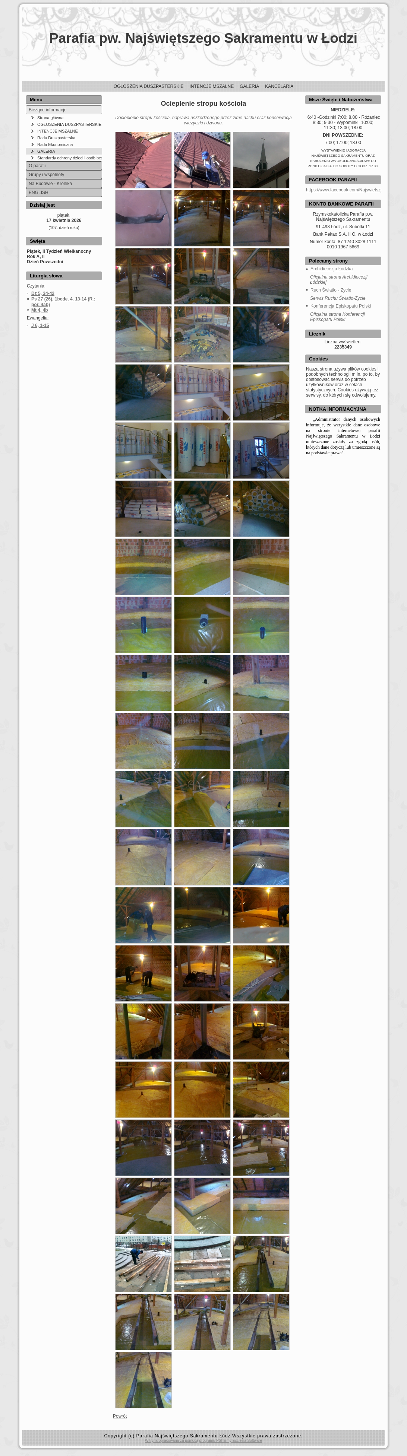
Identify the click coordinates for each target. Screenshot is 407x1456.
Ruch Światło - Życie (330, 290)
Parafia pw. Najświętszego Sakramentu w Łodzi (203, 38)
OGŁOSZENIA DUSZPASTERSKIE (69, 124)
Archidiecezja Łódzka (331, 268)
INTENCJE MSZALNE (57, 131)
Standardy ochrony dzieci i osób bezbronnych (69, 158)
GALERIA (46, 151)
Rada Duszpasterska (56, 138)
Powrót (120, 1416)
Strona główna (50, 117)
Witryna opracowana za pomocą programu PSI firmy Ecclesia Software (203, 1440)
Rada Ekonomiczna (55, 144)
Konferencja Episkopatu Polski (340, 306)
